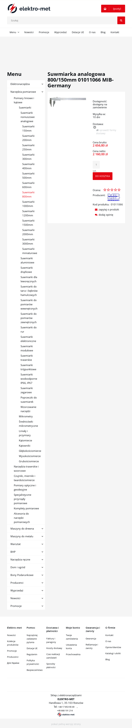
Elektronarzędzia (20, 84)
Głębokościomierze (30, 450)
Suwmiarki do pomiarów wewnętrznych (29, 304)
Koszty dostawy (54, 648)
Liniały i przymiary (25, 433)
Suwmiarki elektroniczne (28, 339)
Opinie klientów (113, 647)
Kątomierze (25, 440)
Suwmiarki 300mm (28, 156)
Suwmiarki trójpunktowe (28, 367)
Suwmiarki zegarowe (27, 390)
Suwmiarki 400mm (28, 166)
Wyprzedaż (16, 590)
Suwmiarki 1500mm (28, 222)
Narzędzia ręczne (20, 559)
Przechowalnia (73, 654)
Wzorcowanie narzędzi (28, 409)
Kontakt (109, 635)
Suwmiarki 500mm (28, 175)
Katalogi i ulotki (113, 653)
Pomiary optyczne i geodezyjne (25, 487)
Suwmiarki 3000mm (28, 241)
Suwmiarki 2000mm (28, 232)
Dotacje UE (32, 648)
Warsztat (15, 544)
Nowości (15, 598)
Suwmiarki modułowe (27, 348)
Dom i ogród (17, 567)
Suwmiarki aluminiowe (27, 260)
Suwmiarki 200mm (28, 138)
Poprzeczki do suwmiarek (29, 399)
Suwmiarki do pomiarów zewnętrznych (29, 318)
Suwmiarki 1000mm (28, 204)
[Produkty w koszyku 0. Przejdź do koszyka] (113, 8)
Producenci (16, 582)
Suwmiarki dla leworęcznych (29, 279)
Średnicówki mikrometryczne (28, 423)
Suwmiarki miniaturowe (29, 251)
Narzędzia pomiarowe (23, 91)
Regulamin (32, 654)
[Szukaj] (121, 20)
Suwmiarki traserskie (27, 357)
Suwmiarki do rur (29, 329)
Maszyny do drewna (22, 528)
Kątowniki (24, 445)
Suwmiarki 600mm (28, 185)
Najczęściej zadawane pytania (32, 639)
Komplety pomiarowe (26, 508)
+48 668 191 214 (65, 710)
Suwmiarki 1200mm (28, 213)
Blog (107, 659)
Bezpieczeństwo (35, 669)
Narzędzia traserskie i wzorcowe (26, 468)
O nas (108, 641)
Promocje (16, 606)
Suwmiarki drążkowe (27, 270)
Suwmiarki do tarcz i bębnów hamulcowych (29, 291)
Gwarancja (91, 638)
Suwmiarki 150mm (28, 128)
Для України (13, 662)
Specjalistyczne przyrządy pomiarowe (22, 499)
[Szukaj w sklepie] (66, 20)
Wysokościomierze (30, 456)
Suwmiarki (25, 107)
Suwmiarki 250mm (28, 147)
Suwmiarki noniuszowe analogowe (28, 117)
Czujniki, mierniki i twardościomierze (24, 478)
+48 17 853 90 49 (66, 706)
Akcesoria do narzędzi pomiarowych (22, 518)
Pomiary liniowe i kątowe (24, 100)
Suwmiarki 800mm (28, 194)
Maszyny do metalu (21, 536)
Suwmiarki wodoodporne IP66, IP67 (29, 379)
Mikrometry (26, 416)
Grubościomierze (29, 461)
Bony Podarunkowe (21, 575)
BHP (13, 551)
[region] (66, 50)
